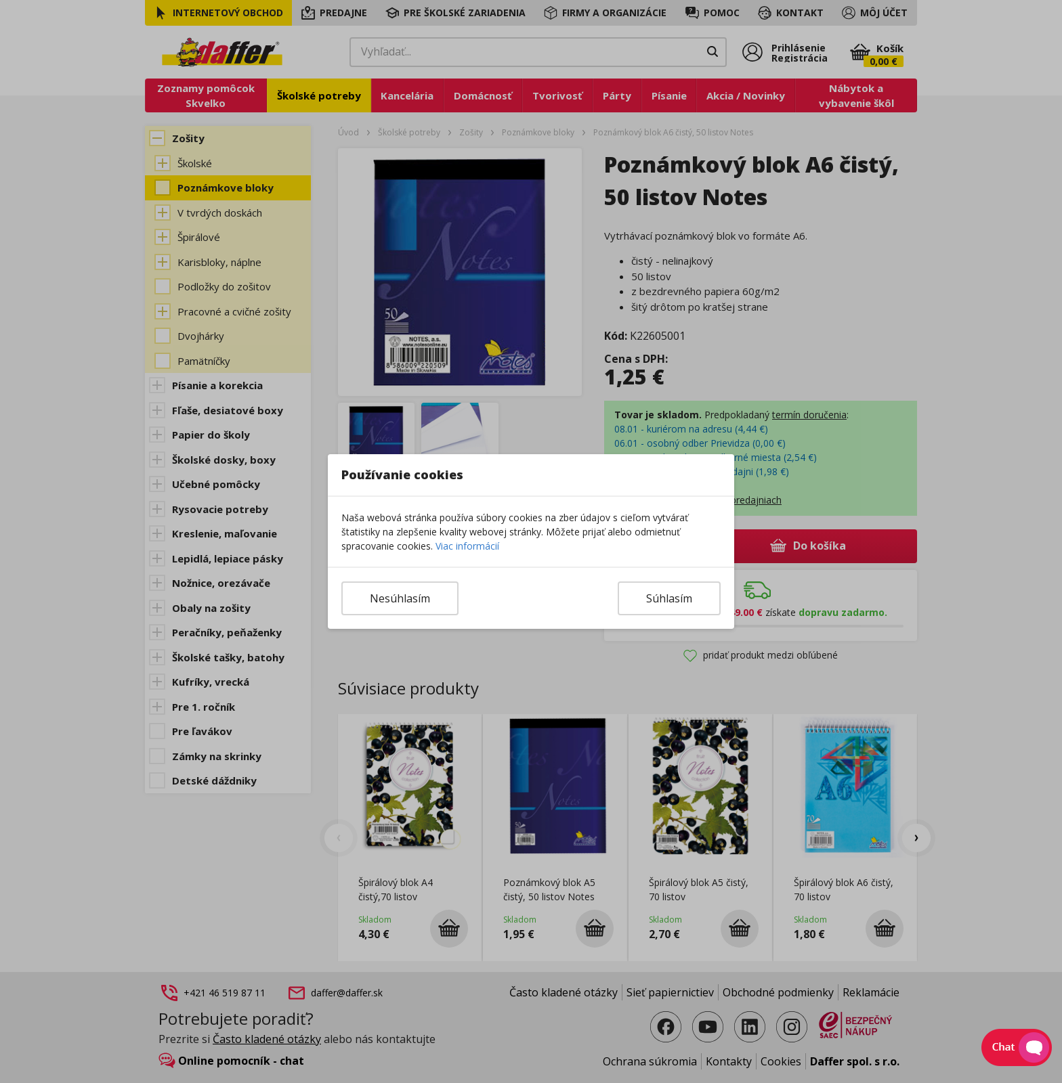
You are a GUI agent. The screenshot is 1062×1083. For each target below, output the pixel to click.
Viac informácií (467, 545)
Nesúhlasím (400, 598)
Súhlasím (669, 598)
